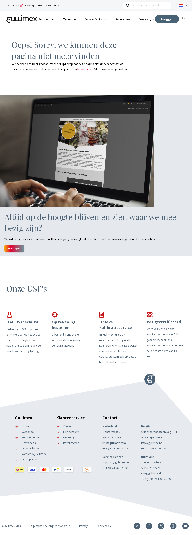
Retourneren (67, 443)
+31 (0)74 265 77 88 (115, 448)
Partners (47, 5)
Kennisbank (122, 19)
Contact (56, 5)
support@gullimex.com (116, 462)
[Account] (167, 19)
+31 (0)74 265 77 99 (115, 468)
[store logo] (21, 18)
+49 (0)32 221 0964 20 (156, 479)
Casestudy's (146, 19)
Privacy (83, 526)
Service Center (94, 19)
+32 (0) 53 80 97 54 (153, 448)
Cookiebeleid (104, 526)
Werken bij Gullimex (33, 5)
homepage (84, 69)
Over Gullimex (27, 448)
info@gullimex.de (151, 473)
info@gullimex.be (151, 443)
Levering (65, 437)
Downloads (25, 443)
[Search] (128, 5)
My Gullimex (15, 5)
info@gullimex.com (114, 443)
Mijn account (67, 432)
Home (22, 426)
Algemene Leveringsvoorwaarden (50, 526)
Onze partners (27, 459)
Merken (67, 19)
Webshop (24, 432)
